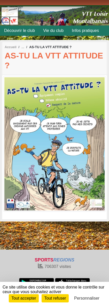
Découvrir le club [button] (19, 30)
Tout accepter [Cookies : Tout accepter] (23, 298)
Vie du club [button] (53, 30)
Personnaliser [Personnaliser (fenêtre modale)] (86, 298)
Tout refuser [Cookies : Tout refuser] (55, 298)
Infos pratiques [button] (85, 30)
